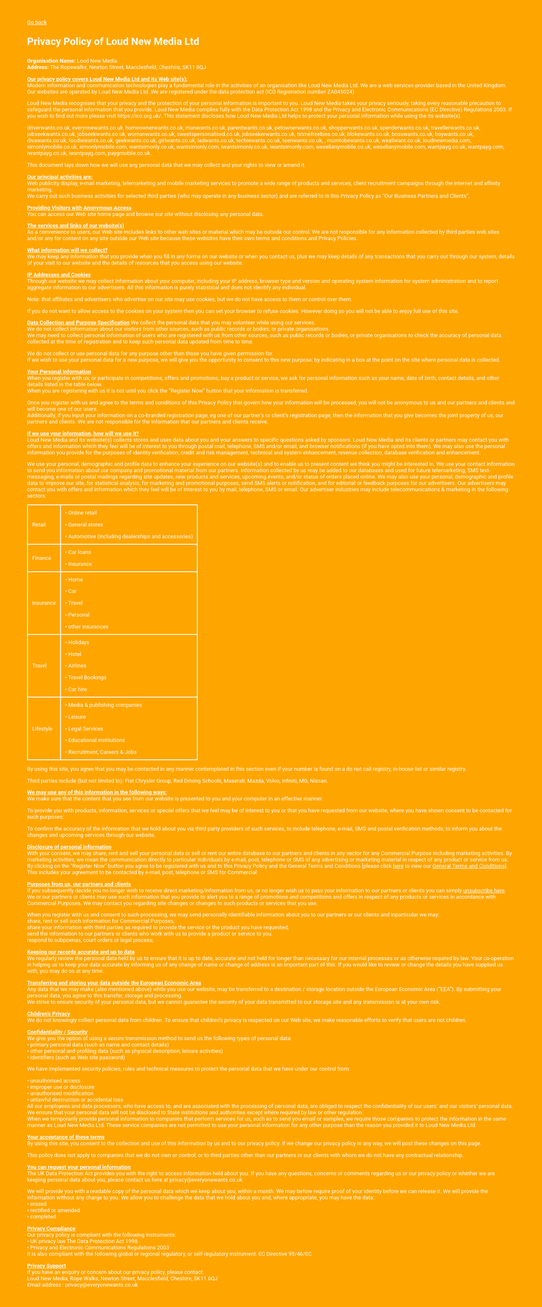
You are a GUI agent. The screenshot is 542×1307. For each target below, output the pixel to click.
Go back (37, 22)
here (398, 866)
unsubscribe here (484, 890)
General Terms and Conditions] (469, 866)
